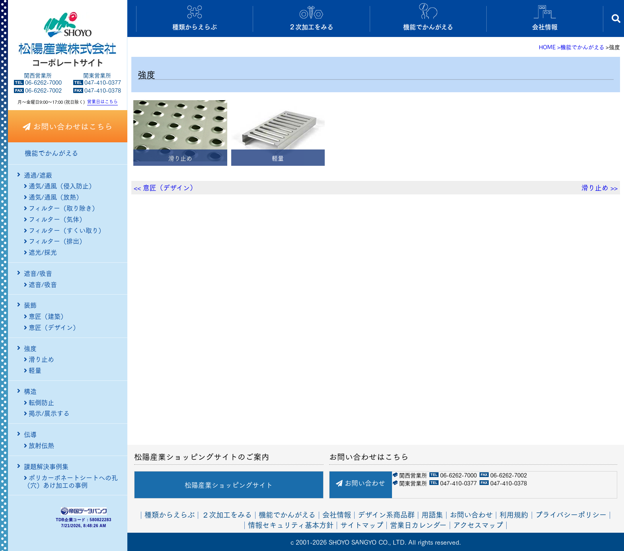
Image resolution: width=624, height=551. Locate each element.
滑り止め (39, 359)
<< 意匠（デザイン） (165, 187)
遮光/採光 (40, 252)
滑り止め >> (599, 187)
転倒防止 (39, 402)
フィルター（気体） (55, 219)
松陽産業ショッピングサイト (229, 484)
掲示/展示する (47, 413)
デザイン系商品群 (386, 514)
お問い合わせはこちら (68, 126)
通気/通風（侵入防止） (59, 186)
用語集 (432, 514)
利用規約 (513, 514)
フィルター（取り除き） (61, 208)
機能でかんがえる (51, 153)
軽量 (32, 370)
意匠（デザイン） (51, 327)
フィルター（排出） (55, 241)
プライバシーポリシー (570, 514)
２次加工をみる (227, 514)
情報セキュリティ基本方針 (290, 524)
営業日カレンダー (418, 524)
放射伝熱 (39, 445)
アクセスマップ (478, 524)
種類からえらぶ (169, 514)
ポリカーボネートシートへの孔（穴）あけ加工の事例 (71, 477)
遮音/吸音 (40, 284)
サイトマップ (361, 524)
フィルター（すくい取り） (64, 230)
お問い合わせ (360, 482)
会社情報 (336, 514)
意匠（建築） (45, 316)
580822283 (100, 520)
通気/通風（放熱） (53, 197)
